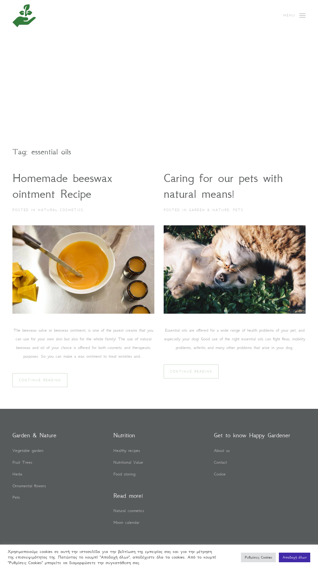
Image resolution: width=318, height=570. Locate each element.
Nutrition (123, 435)
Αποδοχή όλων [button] (295, 557)
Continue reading (40, 380)
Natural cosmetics (61, 210)
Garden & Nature (209, 210)
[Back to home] (24, 15)
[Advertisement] (159, 99)
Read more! (128, 495)
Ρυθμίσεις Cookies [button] (258, 557)
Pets (238, 210)
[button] (294, 15)
